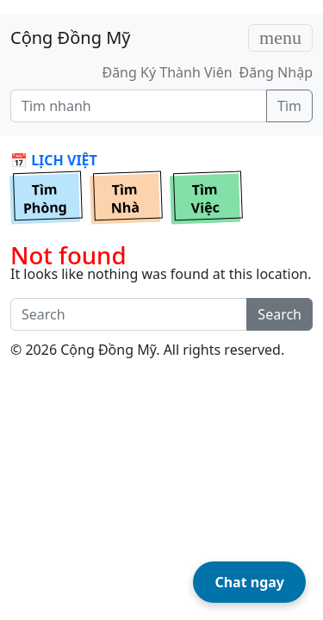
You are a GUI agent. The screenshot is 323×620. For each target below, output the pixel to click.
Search (279, 314)
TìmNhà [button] (125, 199)
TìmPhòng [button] (45, 199)
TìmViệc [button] (205, 199)
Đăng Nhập (276, 72)
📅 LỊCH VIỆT (53, 160)
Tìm (289, 105)
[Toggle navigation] (280, 38)
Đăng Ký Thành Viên (167, 72)
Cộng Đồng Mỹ (70, 37)
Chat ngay (249, 582)
